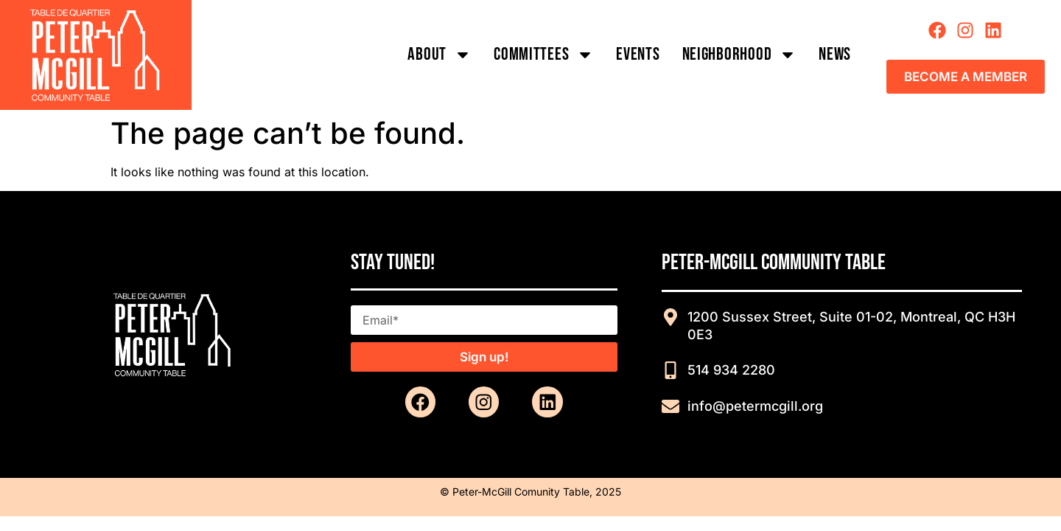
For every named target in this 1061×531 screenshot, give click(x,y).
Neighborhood (739, 54)
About (439, 54)
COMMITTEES (544, 54)
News (835, 54)
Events (637, 54)
